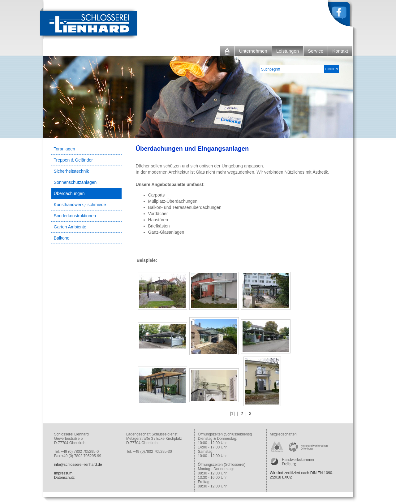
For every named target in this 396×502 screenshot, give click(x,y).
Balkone (62, 238)
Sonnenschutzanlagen (75, 182)
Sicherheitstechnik (71, 171)
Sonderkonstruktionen (75, 215)
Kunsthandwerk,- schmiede (80, 204)
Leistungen (287, 51)
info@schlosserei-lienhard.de (78, 464)
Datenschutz (64, 477)
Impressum (63, 473)
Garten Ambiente (70, 226)
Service (315, 51)
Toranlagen (64, 148)
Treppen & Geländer (73, 160)
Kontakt (340, 51)
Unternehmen (253, 51)
